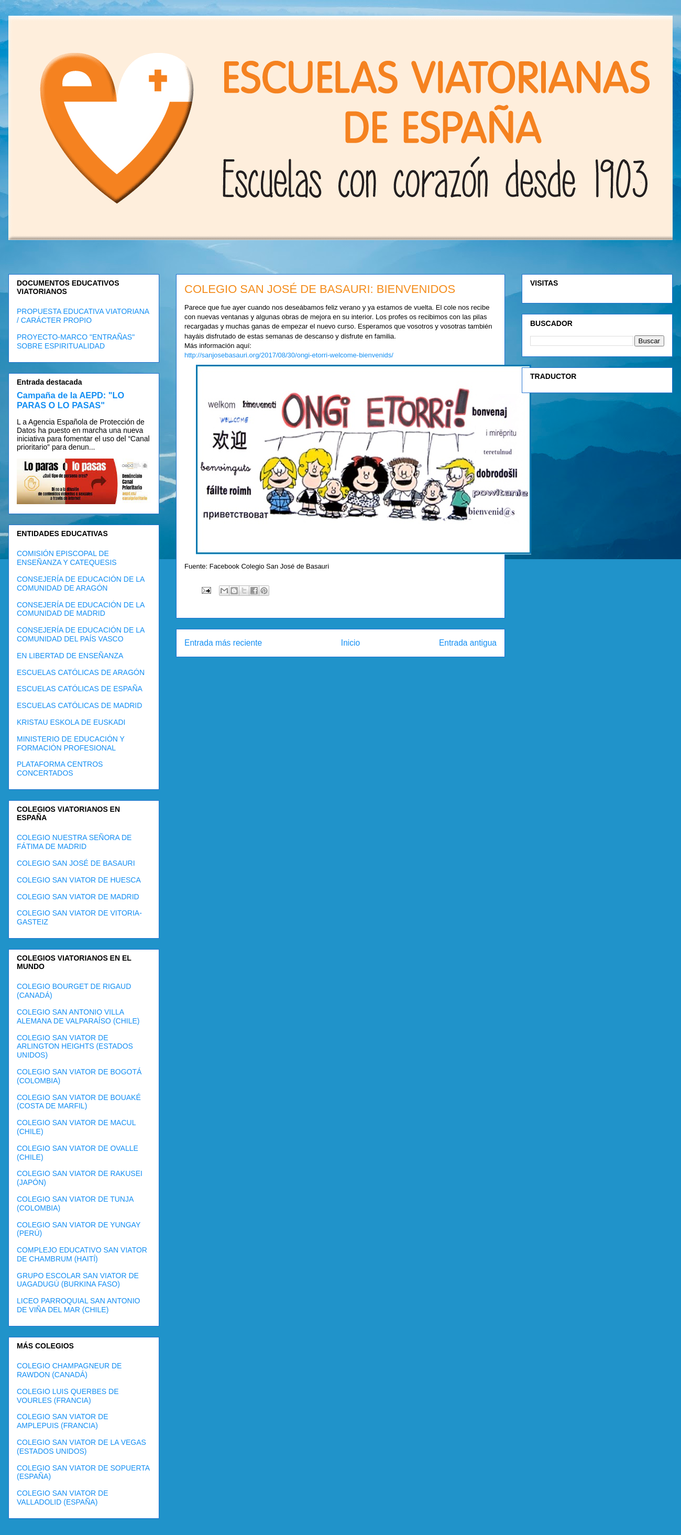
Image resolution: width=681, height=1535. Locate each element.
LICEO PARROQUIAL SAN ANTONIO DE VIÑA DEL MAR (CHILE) (78, 1305)
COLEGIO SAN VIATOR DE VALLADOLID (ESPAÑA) (62, 1497)
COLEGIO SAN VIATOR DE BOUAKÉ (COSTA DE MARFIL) (79, 1102)
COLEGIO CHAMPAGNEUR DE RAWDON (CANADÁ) (69, 1370)
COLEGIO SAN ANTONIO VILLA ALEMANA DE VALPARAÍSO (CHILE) (78, 1016)
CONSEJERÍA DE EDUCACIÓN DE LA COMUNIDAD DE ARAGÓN (81, 583)
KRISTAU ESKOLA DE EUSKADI (71, 722)
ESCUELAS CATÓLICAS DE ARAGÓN (81, 672)
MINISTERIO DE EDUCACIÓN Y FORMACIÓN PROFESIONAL (71, 743)
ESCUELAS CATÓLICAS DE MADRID (79, 705)
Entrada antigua (468, 642)
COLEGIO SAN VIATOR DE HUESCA (79, 880)
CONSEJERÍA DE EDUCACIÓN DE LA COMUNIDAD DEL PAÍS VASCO (81, 634)
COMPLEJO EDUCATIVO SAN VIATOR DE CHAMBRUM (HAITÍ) (82, 1254)
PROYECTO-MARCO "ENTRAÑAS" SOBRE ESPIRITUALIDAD (76, 341)
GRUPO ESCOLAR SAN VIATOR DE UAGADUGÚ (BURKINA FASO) (78, 1280)
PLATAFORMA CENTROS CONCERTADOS (60, 768)
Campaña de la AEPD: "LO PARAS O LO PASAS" (70, 400)
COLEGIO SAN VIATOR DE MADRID (78, 896)
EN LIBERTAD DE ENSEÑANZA (70, 655)
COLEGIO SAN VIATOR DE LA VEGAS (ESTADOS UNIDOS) (81, 1446)
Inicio (350, 642)
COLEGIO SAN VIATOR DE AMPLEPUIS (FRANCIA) (62, 1421)
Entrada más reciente (223, 642)
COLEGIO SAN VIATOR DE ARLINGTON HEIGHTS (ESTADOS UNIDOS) (75, 1046)
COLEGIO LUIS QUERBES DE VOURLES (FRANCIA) (68, 1396)
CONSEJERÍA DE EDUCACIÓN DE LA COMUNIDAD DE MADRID (81, 609)
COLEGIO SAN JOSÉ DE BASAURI (76, 863)
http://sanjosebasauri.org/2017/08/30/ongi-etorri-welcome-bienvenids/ (288, 355)
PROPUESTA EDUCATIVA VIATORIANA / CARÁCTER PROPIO (83, 315)
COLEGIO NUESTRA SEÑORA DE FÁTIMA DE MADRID (74, 842)
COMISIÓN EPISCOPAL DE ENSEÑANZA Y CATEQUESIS (67, 558)
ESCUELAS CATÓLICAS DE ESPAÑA (79, 688)
